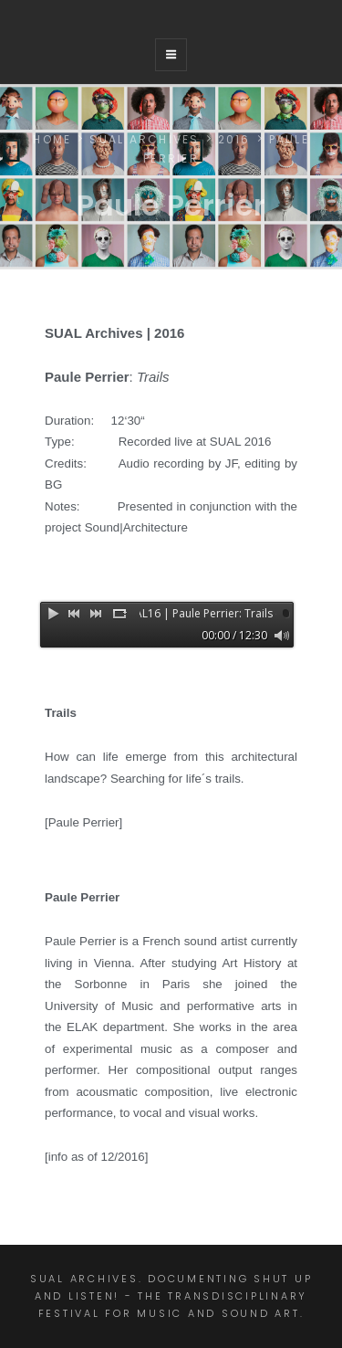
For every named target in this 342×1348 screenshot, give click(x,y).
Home (52, 139)
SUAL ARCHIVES (144, 139)
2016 (234, 139)
